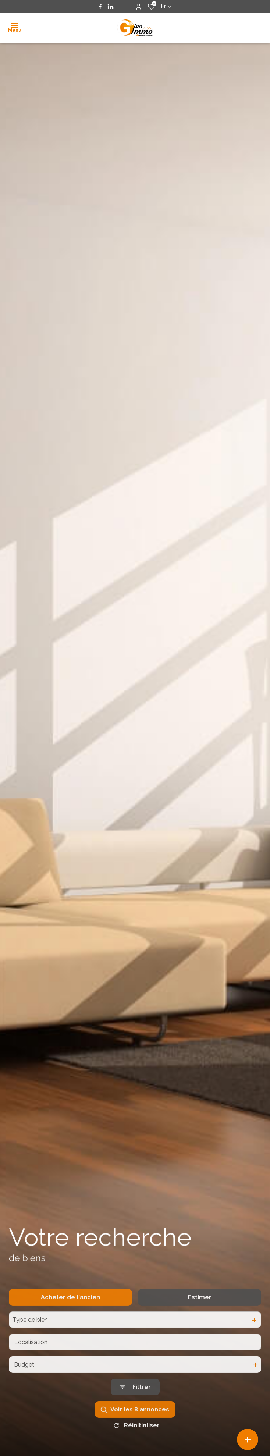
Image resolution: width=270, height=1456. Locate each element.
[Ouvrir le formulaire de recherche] (135, 1404)
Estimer (200, 1313)
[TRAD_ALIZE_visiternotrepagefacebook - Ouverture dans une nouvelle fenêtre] (100, 6)
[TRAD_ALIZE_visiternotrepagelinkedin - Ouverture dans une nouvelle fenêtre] (110, 7)
